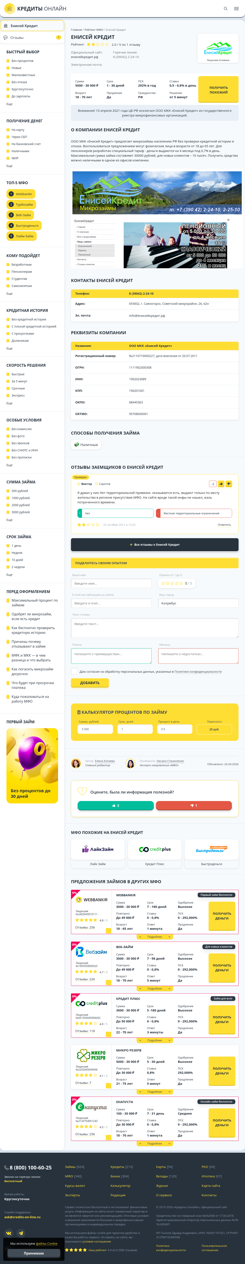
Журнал (162, 1185)
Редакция (118, 1195)
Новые (16, 71)
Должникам (20, 344)
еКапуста (124, 1102)
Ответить (224, 525)
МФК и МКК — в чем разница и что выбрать (31, 661)
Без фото (18, 439)
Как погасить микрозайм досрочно (32, 675)
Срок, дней (126, 721)
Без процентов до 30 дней (31, 797)
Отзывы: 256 (85, 927)
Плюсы (77, 645)
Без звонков (20, 446)
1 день (16, 549)
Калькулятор (120, 1185)
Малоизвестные (23, 78)
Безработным (22, 268)
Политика (175, 1248)
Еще (9, 107)
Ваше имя (79, 575)
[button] (155, 936)
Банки (115, 1176)
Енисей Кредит (22, 27)
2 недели (18, 570)
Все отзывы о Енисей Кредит (155, 544)
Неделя (17, 556)
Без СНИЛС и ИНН (25, 454)
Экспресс (18, 399)
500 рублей (20, 494)
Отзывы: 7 (83, 1082)
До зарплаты (21, 100)
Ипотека (208, 1176)
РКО (205, 1166)
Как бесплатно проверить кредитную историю (33, 633)
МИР (15, 161)
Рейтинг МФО (94, 30)
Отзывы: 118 (85, 1031)
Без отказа (19, 85)
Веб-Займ (124, 947)
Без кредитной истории (29, 323)
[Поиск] (225, 8)
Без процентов (22, 64)
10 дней (17, 563)
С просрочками (23, 337)
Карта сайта (211, 1185)
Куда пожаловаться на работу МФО (30, 702)
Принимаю (34, 1253)
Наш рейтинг (97, 1250)
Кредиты (117, 1166)
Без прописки (22, 461)
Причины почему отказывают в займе (29, 647)
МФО (69, 1176)
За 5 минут (19, 385)
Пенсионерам (22, 275)
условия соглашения (97, 1241)
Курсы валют (75, 1185)
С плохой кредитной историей (34, 330)
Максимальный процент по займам (35, 606)
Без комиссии (22, 432)
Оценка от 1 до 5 (170, 575)
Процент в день (169, 721)
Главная (76, 30)
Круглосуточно (22, 92)
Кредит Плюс (128, 998)
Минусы (164, 645)
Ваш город (166, 595)
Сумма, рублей (89, 721)
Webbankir (126, 895)
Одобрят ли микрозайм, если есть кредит (32, 620)
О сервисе (164, 1195)
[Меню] (236, 8)
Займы (70, 1166)
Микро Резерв (128, 1050)
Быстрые (18, 377)
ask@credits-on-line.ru (22, 1217)
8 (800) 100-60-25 (31, 1167)
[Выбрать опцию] (154, 671)
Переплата (214, 721)
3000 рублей (21, 515)
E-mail (93, 595)
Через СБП (19, 140)
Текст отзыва (81, 614)
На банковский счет (26, 147)
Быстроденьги (27, 229)
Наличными (20, 154)
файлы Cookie (46, 1243)
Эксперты (72, 1195)
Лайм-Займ (25, 239)
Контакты (209, 1195)
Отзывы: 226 (85, 979)
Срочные (18, 392)
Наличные (89, 444)
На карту (18, 133)
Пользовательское (221, 1248)
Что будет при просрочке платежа (33, 688)
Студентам (19, 282)
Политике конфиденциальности (198, 672)
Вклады (162, 1176)
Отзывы (32, 39)
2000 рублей (21, 508)
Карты (161, 1166)
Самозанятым (22, 289)
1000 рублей (21, 501)
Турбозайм (24, 208)
